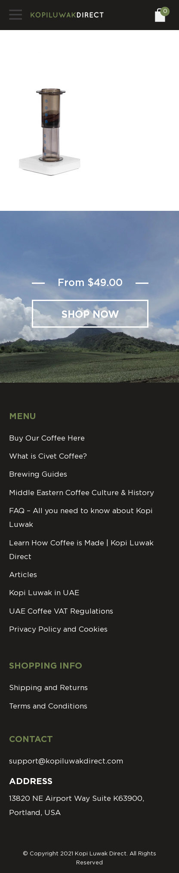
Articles (23, 574)
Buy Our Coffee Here (47, 438)
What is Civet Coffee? (48, 456)
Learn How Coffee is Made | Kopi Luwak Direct (81, 549)
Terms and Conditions (48, 706)
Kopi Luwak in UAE (44, 592)
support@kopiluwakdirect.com (66, 761)
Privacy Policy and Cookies (58, 629)
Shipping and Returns (48, 687)
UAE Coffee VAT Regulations (61, 611)
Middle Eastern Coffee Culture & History (81, 492)
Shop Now (90, 315)
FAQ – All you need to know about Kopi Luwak (81, 517)
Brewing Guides (38, 474)
